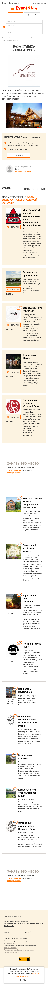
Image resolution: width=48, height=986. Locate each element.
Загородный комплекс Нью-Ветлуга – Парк (26, 826)
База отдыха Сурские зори (30, 274)
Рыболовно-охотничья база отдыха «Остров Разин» (27, 721)
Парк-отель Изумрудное (25, 690)
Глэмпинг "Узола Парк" (32, 645)
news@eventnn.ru (10, 943)
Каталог (11, 38)
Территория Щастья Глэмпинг (29, 598)
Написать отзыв (34, 189)
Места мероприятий (22, 38)
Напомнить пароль (39, 3)
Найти (4, 27)
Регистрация (14, 3)
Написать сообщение (23, 171)
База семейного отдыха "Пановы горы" (27, 793)
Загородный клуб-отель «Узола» (29, 548)
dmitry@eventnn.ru (14, 473)
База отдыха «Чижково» (25, 756)
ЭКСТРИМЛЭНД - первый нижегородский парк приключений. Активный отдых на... (32, 219)
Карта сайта (28, 932)
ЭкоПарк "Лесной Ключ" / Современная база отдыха (32, 503)
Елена (17, 169)
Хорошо (24, 980)
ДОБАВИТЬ (32, 15)
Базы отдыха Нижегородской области (19, 200)
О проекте (7, 932)
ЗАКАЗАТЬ (15, 15)
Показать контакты (18, 149)
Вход (4, 3)
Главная (4, 38)
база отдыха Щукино (29, 356)
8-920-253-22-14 (14, 470)
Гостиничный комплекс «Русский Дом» (31, 403)
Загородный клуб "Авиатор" (32, 309)
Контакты (14, 227)
